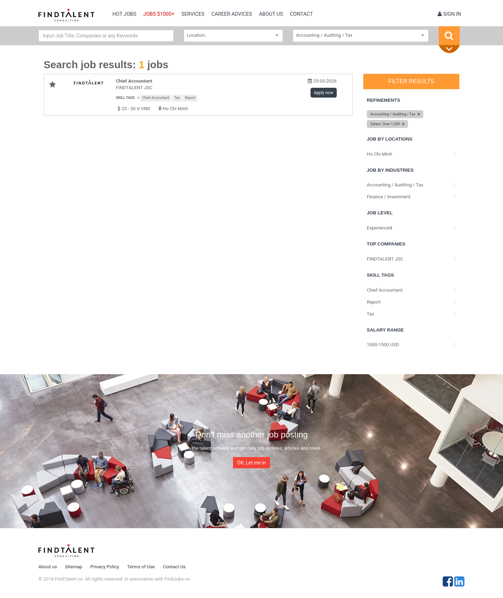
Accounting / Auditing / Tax (395, 184)
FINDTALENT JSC (134, 87)
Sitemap (73, 566)
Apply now (323, 92)
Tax (177, 98)
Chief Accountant (155, 98)
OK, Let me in (251, 462)
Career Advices (231, 14)
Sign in (449, 14)
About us (271, 14)
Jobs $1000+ (158, 14)
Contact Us (174, 566)
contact (301, 14)
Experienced (379, 227)
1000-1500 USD (383, 344)
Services (192, 14)
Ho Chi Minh (175, 108)
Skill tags (125, 98)
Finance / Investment (388, 196)
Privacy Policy (104, 566)
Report (190, 98)
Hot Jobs (124, 14)
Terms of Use (141, 566)
